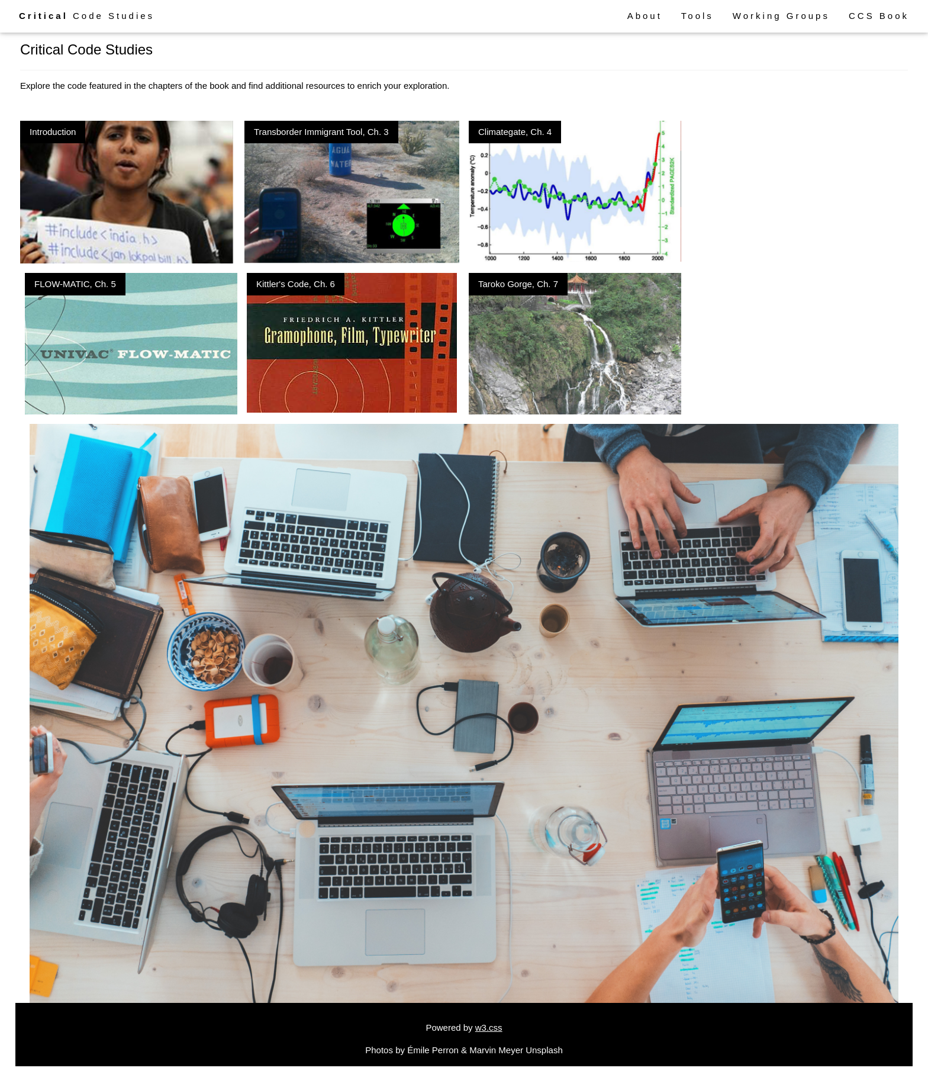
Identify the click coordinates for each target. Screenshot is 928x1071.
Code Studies (86, 16)
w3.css (488, 1027)
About (644, 16)
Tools (697, 16)
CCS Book (879, 16)
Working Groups (781, 16)
